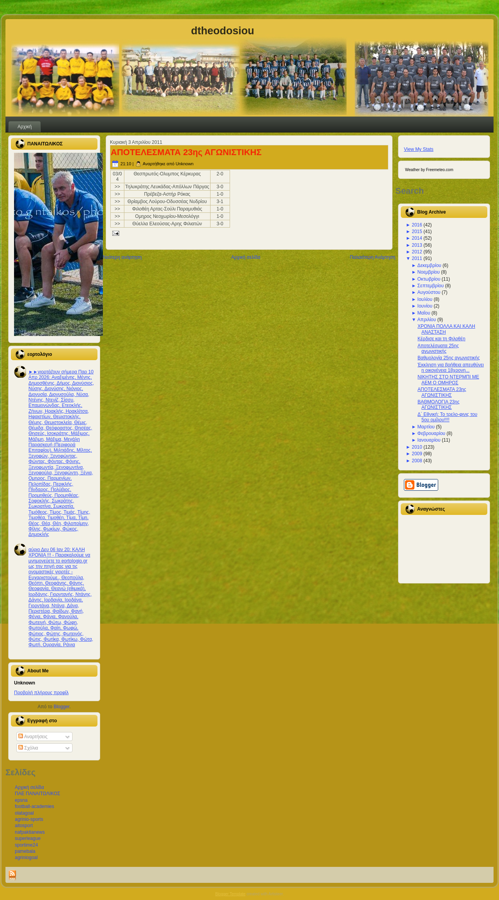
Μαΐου (424, 313)
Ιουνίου (425, 306)
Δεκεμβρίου (429, 265)
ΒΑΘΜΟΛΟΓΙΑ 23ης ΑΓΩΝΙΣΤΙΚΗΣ (439, 404)
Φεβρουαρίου (432, 433)
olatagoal (24, 813)
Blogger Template (230, 894)
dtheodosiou (222, 31)
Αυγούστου (429, 292)
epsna (21, 800)
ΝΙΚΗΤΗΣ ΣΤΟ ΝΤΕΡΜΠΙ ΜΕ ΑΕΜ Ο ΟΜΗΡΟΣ (448, 379)
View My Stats (419, 149)
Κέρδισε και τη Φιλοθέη (441, 338)
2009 (417, 453)
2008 (417, 460)
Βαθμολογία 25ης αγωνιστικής (449, 358)
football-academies (34, 806)
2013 (417, 245)
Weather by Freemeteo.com (429, 170)
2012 (417, 252)
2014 (417, 238)
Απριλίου (427, 319)
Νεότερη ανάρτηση (122, 257)
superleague (28, 838)
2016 (417, 225)
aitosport (24, 825)
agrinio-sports (29, 819)
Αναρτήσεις (33, 736)
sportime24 (26, 845)
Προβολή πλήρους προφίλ (41, 692)
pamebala (25, 851)
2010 (417, 447)
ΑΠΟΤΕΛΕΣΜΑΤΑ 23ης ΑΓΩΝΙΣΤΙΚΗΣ (186, 152)
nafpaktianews (30, 832)
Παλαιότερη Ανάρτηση (372, 257)
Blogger (61, 706)
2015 (417, 231)
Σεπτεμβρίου (431, 285)
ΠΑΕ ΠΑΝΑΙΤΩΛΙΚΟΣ (37, 793)
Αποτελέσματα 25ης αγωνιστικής (438, 348)
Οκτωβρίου (429, 279)
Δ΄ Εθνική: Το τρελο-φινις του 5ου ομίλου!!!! (447, 417)
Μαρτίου (426, 427)
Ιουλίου (425, 299)
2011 (417, 258)
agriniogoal (26, 857)
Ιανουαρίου (429, 440)
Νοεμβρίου (429, 272)
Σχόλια (28, 748)
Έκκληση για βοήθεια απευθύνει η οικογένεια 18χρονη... (451, 367)
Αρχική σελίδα (29, 787)
